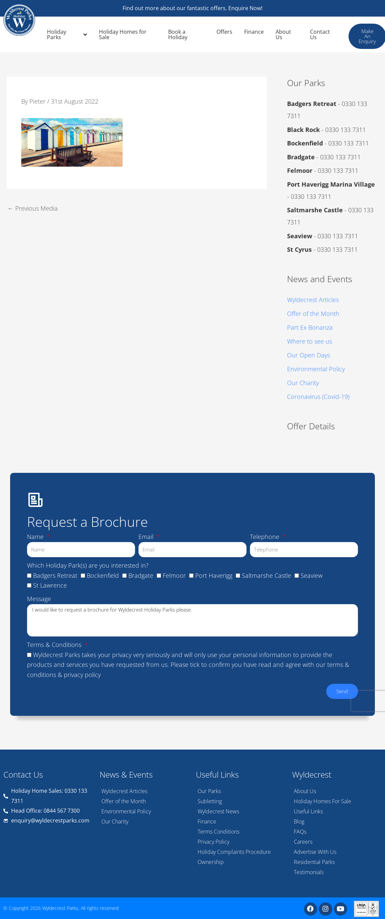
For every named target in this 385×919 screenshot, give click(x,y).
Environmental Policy (316, 368)
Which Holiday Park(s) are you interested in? (88, 690)
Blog (299, 820)
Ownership (211, 861)
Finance (254, 31)
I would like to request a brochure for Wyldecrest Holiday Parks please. (192, 745)
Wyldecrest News (218, 810)
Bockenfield (103, 700)
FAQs (300, 830)
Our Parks (209, 790)
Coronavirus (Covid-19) (318, 395)
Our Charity (303, 382)
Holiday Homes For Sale (322, 800)
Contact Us (320, 34)
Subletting (210, 800)
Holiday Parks (67, 34)
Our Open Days (308, 354)
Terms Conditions (218, 830)
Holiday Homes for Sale (123, 34)
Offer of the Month (313, 313)
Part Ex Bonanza (310, 327)
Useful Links (308, 810)
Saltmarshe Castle (266, 700)
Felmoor (174, 700)
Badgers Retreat (55, 700)
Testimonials (309, 871)
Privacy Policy (213, 840)
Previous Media (32, 208)
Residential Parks (314, 861)
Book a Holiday (177, 34)
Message (39, 724)
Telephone (265, 661)
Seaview (312, 700)
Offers (224, 31)
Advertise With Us (315, 851)
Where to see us (309, 341)
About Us (283, 34)
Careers (303, 840)
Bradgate (140, 700)
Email (146, 661)
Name (36, 661)
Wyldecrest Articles (313, 300)
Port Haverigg (213, 700)
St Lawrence (50, 710)
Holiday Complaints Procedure (234, 851)
